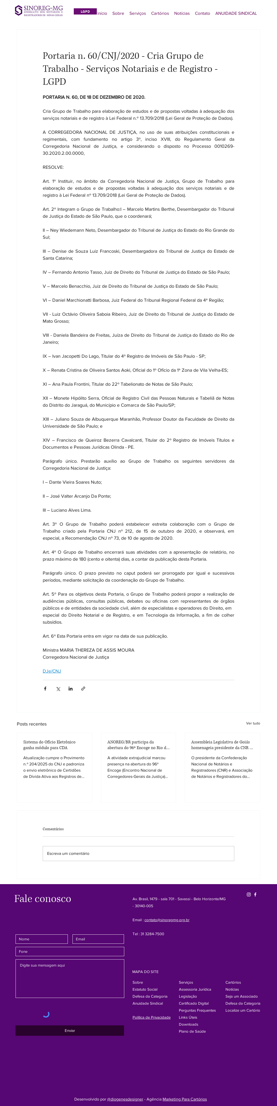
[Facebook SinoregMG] (255, 894)
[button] (242, 1003)
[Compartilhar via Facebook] (45, 688)
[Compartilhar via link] (83, 688)
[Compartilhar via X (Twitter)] (57, 688)
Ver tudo (253, 723)
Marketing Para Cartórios (185, 1099)
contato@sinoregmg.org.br (166, 920)
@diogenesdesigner (125, 1099)
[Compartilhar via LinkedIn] (70, 688)
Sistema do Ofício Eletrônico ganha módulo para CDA (49, 745)
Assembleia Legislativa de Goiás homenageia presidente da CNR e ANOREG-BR (221, 745)
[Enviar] (70, 1030)
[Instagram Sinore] (248, 894)
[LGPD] (85, 11)
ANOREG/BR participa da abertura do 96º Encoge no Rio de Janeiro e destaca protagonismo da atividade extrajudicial (137, 745)
